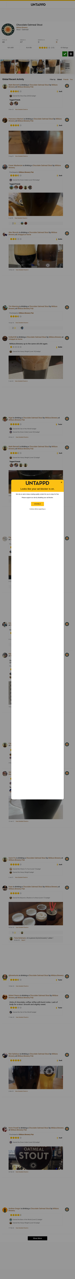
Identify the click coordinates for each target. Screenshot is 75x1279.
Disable (37, 504)
